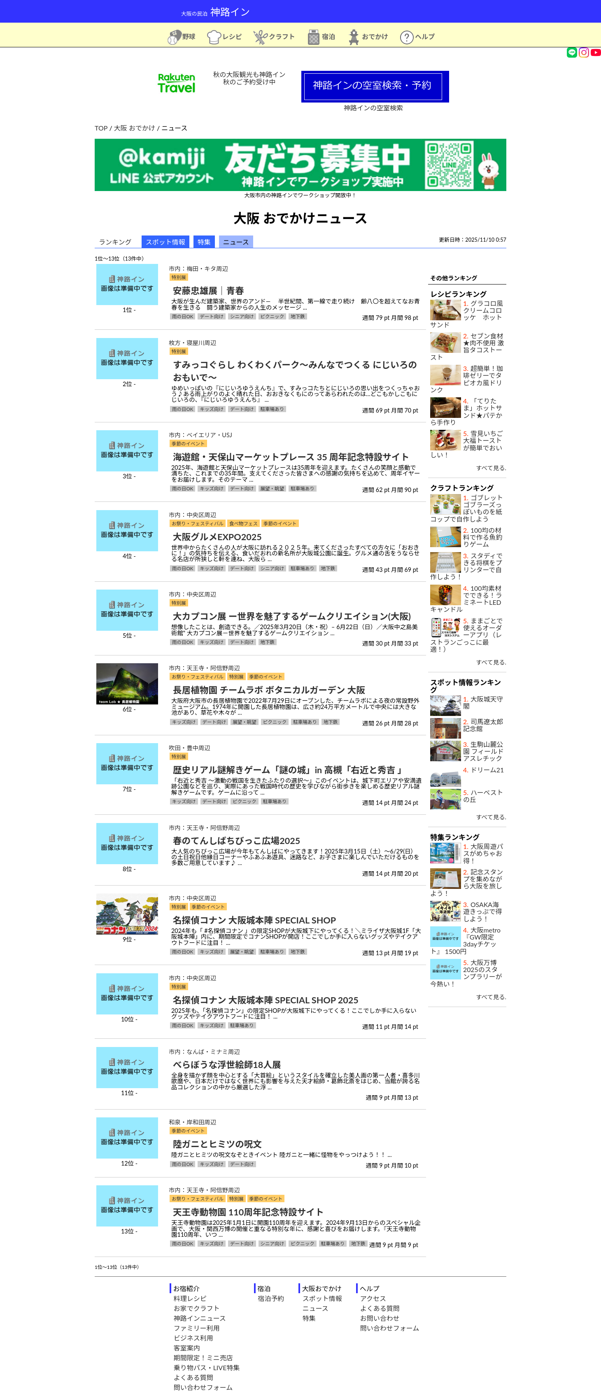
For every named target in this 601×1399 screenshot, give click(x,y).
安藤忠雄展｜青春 (208, 290)
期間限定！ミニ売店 (203, 1358)
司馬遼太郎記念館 (483, 725)
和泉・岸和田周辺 (192, 1122)
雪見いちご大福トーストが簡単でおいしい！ (466, 444)
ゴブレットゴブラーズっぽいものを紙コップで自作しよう (466, 508)
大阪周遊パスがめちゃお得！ (483, 853)
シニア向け (242, 316)
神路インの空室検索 (375, 104)
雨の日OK (182, 316)
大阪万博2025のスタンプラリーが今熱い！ (466, 973)
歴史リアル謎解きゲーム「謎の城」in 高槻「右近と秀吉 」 (289, 770)
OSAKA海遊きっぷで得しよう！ (482, 911)
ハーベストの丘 (483, 795)
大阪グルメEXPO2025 (217, 537)
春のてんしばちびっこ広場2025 (236, 840)
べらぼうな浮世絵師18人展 (227, 1064)
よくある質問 (193, 1377)
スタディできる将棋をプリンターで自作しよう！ (466, 566)
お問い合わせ (380, 1318)
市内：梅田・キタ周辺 (198, 268)
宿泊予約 (271, 1298)
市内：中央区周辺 (192, 514)
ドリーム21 (487, 770)
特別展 (179, 277)
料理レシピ (190, 1298)
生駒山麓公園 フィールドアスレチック (483, 751)
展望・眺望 (272, 488)
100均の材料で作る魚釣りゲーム (482, 537)
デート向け (212, 316)
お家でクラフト (197, 1308)
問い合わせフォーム (203, 1387)
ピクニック (272, 316)
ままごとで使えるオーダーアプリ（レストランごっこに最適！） (466, 635)
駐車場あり (272, 409)
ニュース (315, 1308)
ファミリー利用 (197, 1328)
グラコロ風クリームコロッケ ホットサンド (466, 314)
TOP (101, 128)
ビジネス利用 (193, 1338)
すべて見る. (491, 467)
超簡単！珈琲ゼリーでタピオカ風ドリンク (466, 379)
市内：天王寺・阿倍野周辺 (204, 668)
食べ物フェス (243, 523)
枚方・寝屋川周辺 (192, 342)
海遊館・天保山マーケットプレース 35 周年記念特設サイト (291, 457)
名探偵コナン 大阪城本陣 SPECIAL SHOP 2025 (266, 1000)
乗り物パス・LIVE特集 (207, 1367)
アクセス (373, 1298)
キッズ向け (212, 409)
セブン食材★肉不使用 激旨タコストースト (467, 346)
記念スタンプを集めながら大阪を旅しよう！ (466, 882)
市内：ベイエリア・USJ (200, 434)
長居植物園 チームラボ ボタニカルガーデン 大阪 (269, 690)
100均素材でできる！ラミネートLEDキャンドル (466, 598)
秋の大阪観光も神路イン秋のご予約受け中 (249, 78)
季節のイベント (188, 443)
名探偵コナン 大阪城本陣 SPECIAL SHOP (254, 920)
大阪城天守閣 (483, 702)
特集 (204, 242)
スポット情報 (165, 242)
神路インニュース (200, 1318)
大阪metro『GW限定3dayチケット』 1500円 (465, 940)
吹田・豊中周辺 (189, 747)
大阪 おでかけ (134, 128)
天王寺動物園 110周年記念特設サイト (248, 1212)
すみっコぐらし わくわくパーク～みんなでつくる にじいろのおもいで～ (295, 371)
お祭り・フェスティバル (198, 523)
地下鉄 (298, 316)
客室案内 (187, 1348)
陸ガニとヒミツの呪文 (217, 1144)
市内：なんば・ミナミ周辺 (204, 1051)
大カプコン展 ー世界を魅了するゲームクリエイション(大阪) (292, 616)
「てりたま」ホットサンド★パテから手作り (466, 411)
